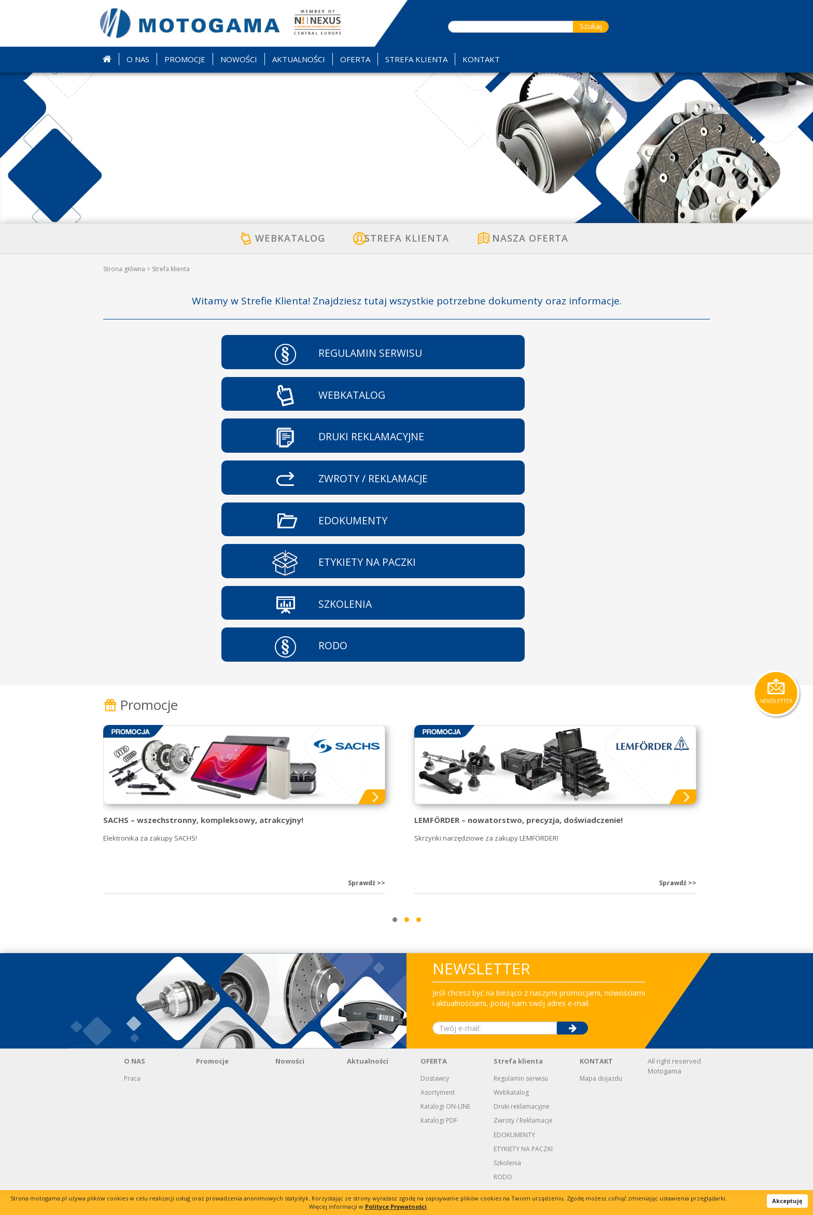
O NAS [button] (138, 59)
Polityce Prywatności (396, 1206)
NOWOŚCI (238, 59)
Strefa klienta (518, 1079)
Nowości (289, 1079)
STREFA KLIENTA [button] (416, 59)
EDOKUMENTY (514, 1153)
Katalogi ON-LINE (445, 1125)
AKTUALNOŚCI (298, 59)
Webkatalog (511, 1111)
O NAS (134, 1079)
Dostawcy (434, 1096)
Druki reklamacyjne (522, 1125)
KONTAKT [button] (481, 59)
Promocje (140, 723)
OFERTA (433, 1079)
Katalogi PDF (438, 1139)
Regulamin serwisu (521, 1096)
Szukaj (591, 26)
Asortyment (437, 1111)
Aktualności (367, 1079)
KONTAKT (596, 1079)
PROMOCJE (184, 59)
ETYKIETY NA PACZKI (523, 1167)
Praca (132, 1096)
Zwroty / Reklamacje (523, 1139)
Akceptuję (787, 1201)
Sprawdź (366, 901)
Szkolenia (507, 1181)
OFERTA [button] (355, 59)
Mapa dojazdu (601, 1096)
